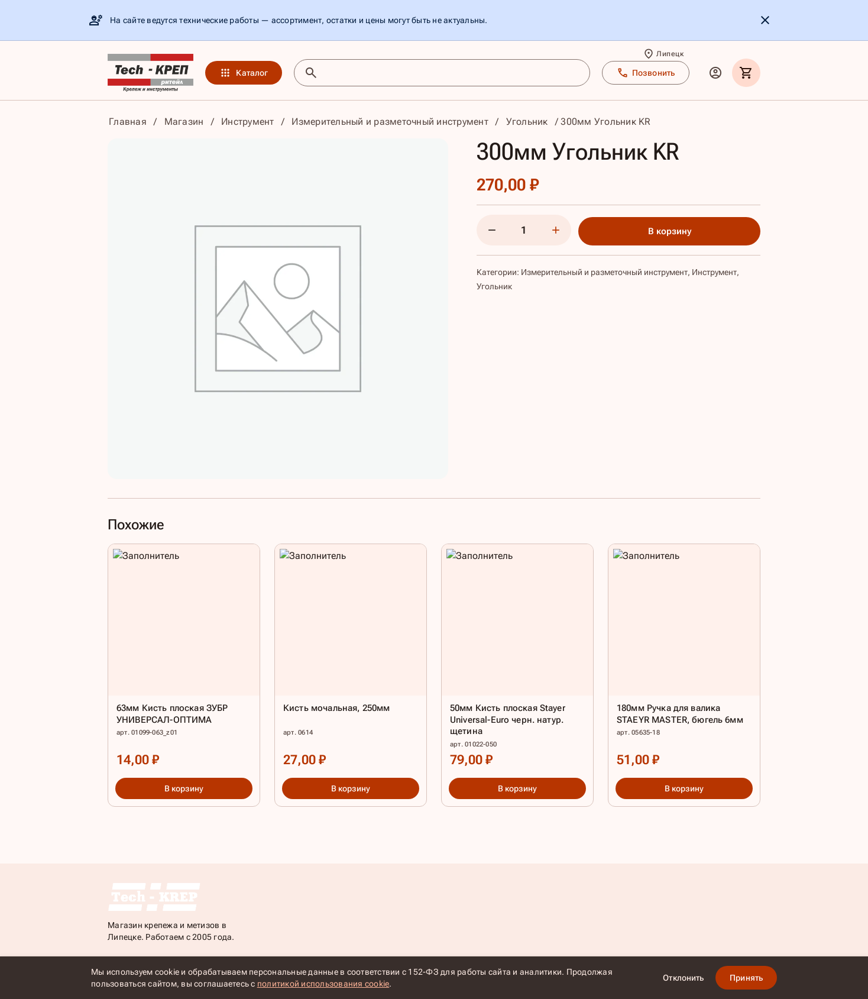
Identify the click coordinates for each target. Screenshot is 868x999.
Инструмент (247, 121)
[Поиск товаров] (452, 73)
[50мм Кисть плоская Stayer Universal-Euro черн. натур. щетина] (517, 658)
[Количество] (523, 230)
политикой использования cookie (323, 983)
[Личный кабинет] (715, 73)
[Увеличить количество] (556, 230)
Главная (128, 121)
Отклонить (683, 977)
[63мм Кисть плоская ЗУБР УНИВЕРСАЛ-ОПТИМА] (184, 658)
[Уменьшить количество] (492, 230)
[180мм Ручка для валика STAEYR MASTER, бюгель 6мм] (684, 658)
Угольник (527, 121)
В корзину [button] (184, 788)
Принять (746, 977)
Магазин (184, 121)
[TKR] (150, 73)
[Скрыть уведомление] (765, 20)
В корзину (669, 231)
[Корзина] (746, 73)
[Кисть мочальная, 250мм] (350, 658)
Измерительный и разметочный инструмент (390, 121)
